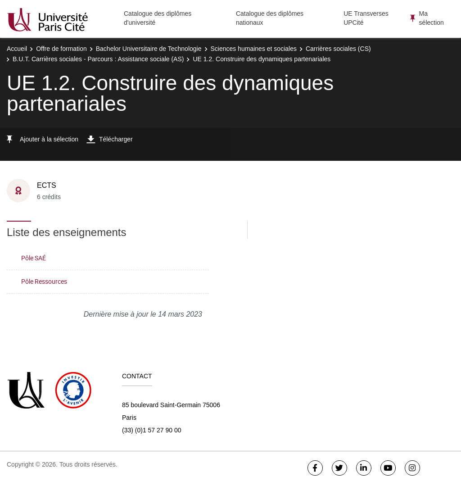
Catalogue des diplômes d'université (157, 18)
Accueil (17, 48)
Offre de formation (61, 48)
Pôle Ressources (44, 281)
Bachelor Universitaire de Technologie (149, 48)
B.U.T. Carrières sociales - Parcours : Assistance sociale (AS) (98, 59)
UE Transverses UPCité (366, 18)
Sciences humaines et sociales (254, 48)
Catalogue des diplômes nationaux (269, 18)
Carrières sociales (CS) (338, 48)
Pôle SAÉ (33, 258)
